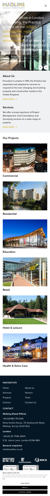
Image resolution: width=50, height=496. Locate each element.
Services (7, 392)
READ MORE (8, 99)
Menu (45, 5)
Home (6, 388)
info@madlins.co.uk (12, 449)
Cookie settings (25, 483)
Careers (7, 402)
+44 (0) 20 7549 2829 (14, 436)
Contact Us (30, 402)
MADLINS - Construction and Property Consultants (14, 5)
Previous (40, 67)
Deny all (25, 487)
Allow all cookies (25, 492)
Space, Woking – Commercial (14, 59)
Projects (7, 397)
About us (29, 388)
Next (46, 67)
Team (27, 397)
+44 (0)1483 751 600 (13, 418)
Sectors (29, 392)
